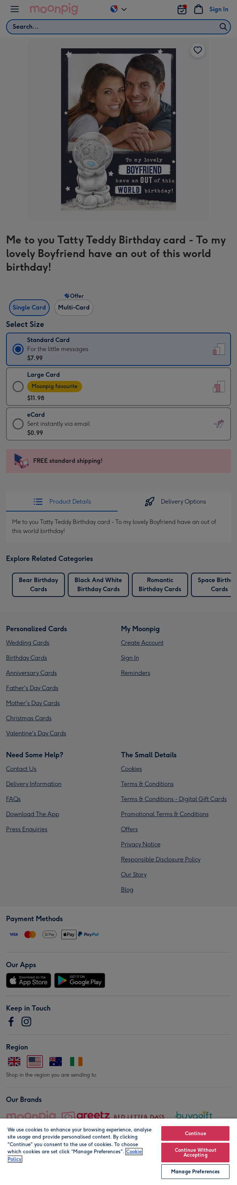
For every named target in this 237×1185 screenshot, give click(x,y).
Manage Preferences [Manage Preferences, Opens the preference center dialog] (195, 1171)
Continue (195, 1133)
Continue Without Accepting (195, 1152)
